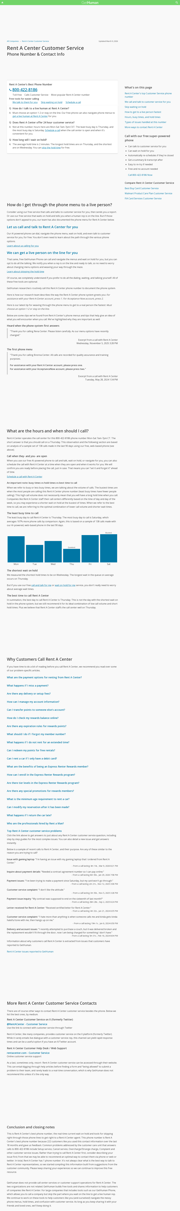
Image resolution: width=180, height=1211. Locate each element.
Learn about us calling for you (23, 245)
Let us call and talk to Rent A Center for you (42, 227)
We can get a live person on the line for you (42, 252)
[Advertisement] (62, 177)
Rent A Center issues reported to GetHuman (30, 951)
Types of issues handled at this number (145, 122)
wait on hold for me (65, 585)
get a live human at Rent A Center (30, 116)
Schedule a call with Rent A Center (24, 476)
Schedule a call (73, 102)
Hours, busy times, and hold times (142, 117)
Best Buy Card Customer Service (142, 188)
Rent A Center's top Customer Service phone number (148, 95)
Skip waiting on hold (51, 102)
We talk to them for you (25, 102)
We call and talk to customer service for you (148, 101)
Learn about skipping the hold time (25, 271)
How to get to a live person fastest (143, 112)
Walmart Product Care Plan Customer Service (148, 193)
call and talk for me (41, 585)
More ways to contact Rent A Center (144, 127)
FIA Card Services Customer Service (143, 198)
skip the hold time (51, 147)
